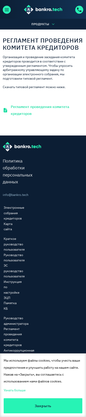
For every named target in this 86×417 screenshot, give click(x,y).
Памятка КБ (10, 305)
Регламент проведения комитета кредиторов (36, 110)
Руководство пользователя (14, 257)
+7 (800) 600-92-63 (79, 10)
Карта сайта (8, 226)
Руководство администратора (16, 320)
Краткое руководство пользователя (14, 244)
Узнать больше (15, 390)
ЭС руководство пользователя (14, 270)
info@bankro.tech (11, 195)
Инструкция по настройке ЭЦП (13, 290)
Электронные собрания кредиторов (14, 213)
